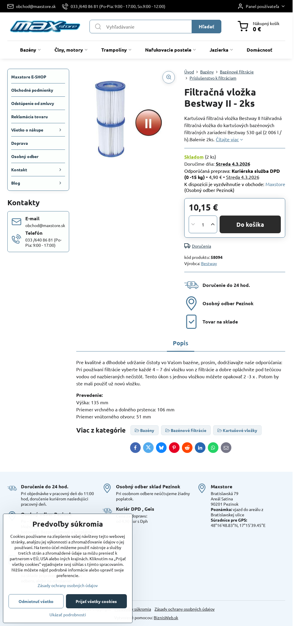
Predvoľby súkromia (133, 609)
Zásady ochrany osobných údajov (185, 609)
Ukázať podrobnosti (67, 614)
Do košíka (250, 224)
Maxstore (275, 184)
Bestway (209, 263)
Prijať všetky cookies (96, 601)
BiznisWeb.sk (166, 617)
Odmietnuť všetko (36, 601)
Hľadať (206, 26)
